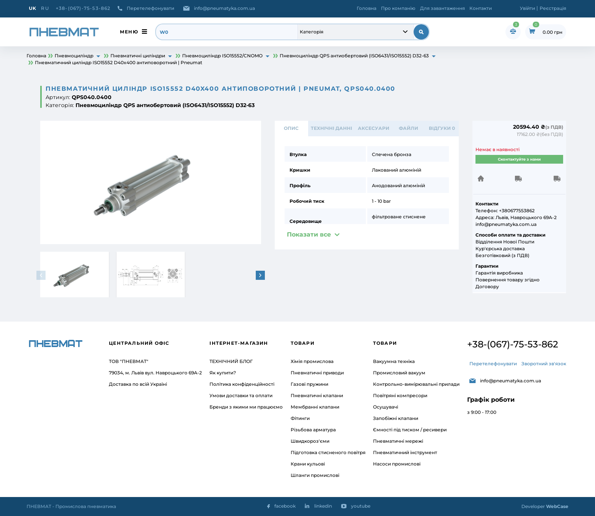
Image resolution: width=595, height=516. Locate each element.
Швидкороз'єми (310, 441)
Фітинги (300, 418)
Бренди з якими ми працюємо (246, 407)
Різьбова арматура (313, 429)
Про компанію (398, 8)
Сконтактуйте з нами (519, 159)
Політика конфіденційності (241, 384)
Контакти (480, 8)
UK (32, 8)
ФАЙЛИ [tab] (408, 128)
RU (45, 8)
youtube (360, 506)
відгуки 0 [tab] (442, 128)
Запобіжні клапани (395, 418)
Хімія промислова (312, 361)
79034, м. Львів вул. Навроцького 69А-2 (155, 373)
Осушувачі (385, 407)
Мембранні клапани (315, 407)
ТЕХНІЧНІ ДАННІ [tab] (331, 128)
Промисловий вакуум (399, 373)
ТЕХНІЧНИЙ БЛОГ (231, 361)
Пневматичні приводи (317, 373)
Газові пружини (309, 384)
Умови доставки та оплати (240, 395)
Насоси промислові (396, 464)
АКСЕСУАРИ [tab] (373, 128)
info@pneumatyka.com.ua (224, 8)
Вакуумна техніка (394, 361)
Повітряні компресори (400, 395)
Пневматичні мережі (398, 441)
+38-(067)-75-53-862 (83, 8)
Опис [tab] (291, 128)
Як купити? (222, 373)
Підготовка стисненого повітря (328, 452)
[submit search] (421, 31)
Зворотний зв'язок (543, 363)
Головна (366, 8)
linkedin (323, 506)
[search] (227, 31)
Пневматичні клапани (317, 395)
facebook (285, 506)
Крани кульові (308, 464)
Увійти (527, 8)
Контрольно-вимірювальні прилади (416, 384)
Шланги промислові (315, 475)
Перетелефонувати (150, 8)
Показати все (309, 234)
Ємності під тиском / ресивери (410, 429)
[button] (261, 275)
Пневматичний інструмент (405, 452)
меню (129, 32)
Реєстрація (553, 8)
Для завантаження (442, 8)
